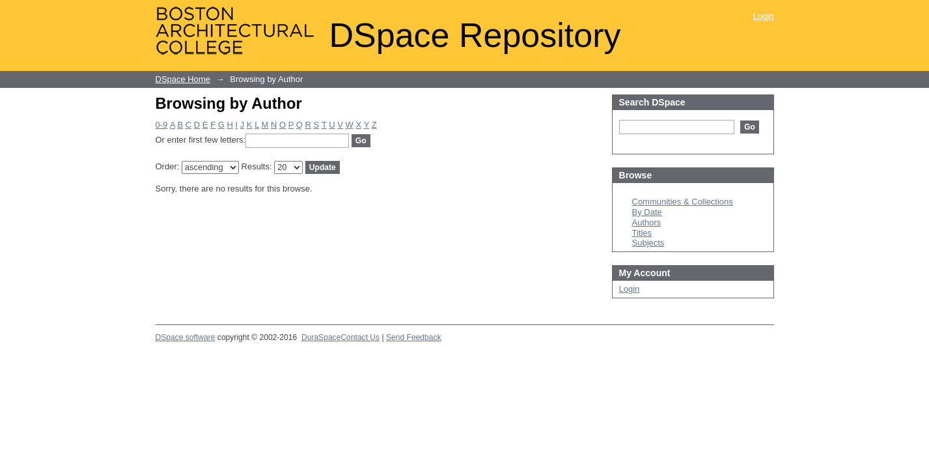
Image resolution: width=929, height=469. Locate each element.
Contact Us (360, 337)
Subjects (648, 243)
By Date (647, 212)
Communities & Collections (682, 201)
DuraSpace (320, 337)
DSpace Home (183, 79)
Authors (646, 222)
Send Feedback (413, 337)
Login (763, 16)
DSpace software (185, 337)
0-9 (162, 125)
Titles (642, 233)
